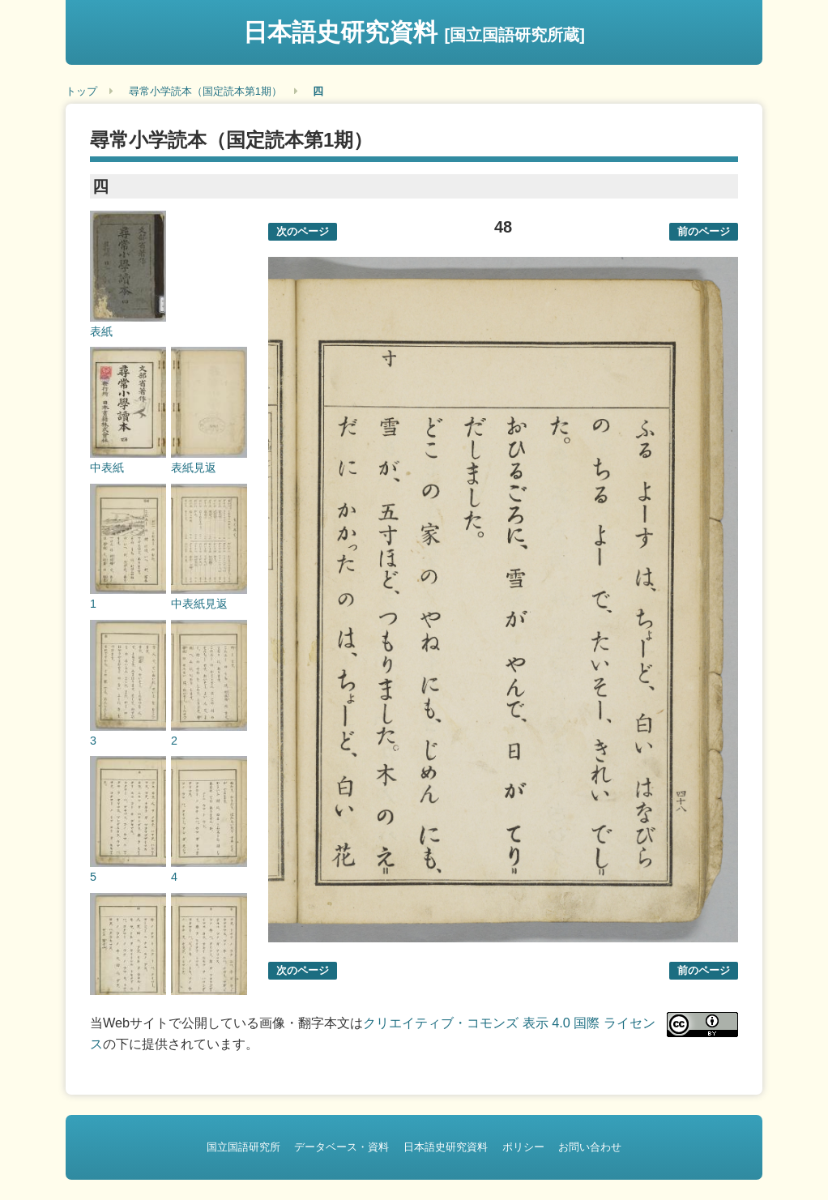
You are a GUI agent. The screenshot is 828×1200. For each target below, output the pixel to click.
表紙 (101, 331)
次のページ (302, 231)
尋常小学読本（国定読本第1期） (205, 91)
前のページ (703, 231)
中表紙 (107, 467)
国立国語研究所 (243, 1147)
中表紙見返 (199, 603)
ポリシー (523, 1147)
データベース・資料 (341, 1147)
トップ (81, 91)
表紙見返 (193, 467)
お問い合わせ (589, 1147)
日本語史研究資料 (414, 32)
